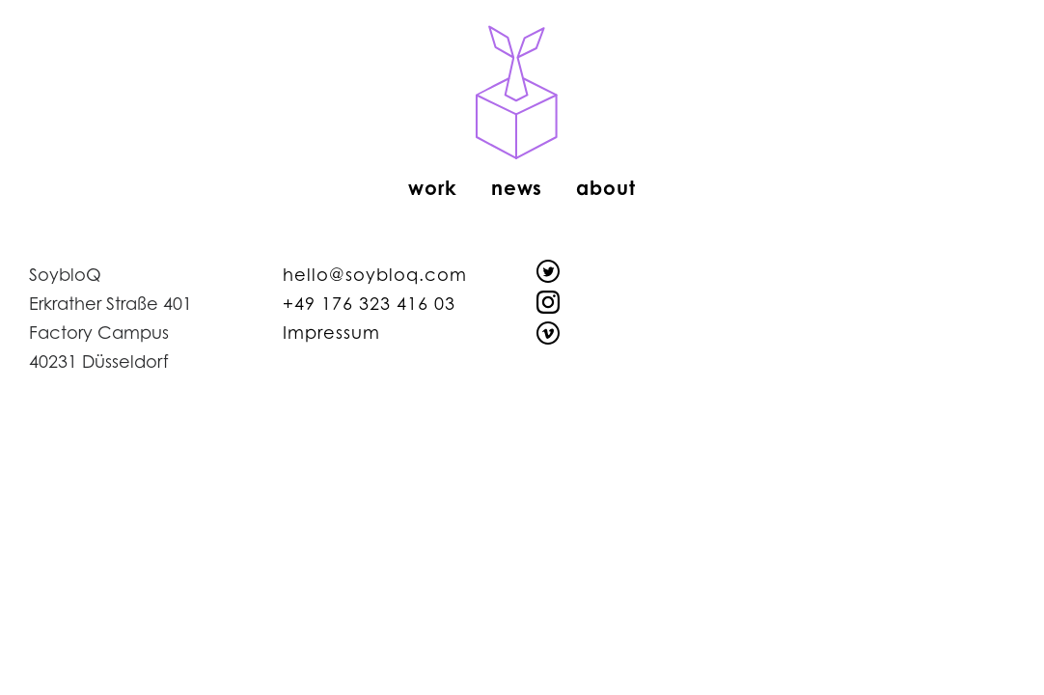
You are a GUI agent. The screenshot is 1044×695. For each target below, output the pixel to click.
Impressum (331, 332)
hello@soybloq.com (375, 274)
